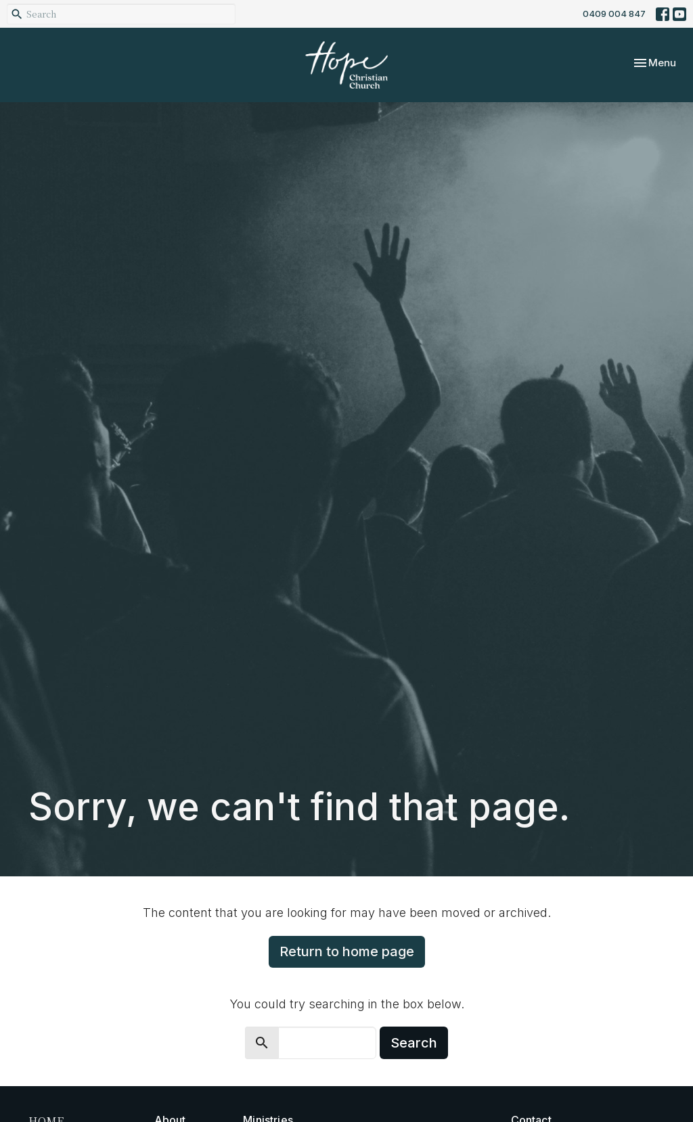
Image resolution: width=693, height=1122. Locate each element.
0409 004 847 (614, 13)
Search (413, 1043)
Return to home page (347, 951)
